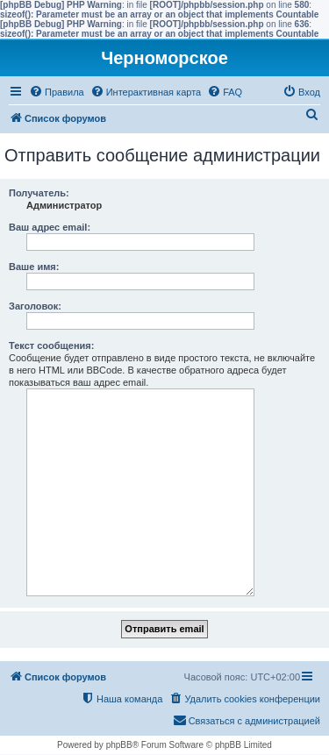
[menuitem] (56, 92)
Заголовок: (35, 306)
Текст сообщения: (51, 345)
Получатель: (39, 193)
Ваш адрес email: (49, 227)
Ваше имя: (34, 266)
